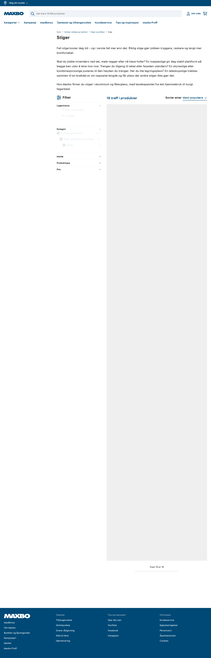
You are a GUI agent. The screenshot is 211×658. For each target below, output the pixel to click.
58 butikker (114, 271)
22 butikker (77, 271)
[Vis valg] (12, 23)
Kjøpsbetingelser (169, 620)
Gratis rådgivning (65, 625)
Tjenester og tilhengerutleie (74, 23)
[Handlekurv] (205, 13)
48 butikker (114, 182)
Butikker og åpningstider (17, 628)
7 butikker (150, 541)
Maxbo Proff (150, 23)
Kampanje (30, 23)
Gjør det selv (114, 615)
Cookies (164, 636)
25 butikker (77, 361)
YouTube (112, 620)
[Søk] (105, 13)
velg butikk (25, 47)
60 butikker (77, 182)
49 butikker (114, 541)
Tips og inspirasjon (127, 23)
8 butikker (150, 361)
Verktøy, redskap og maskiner (76, 32)
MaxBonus (46, 23)
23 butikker (187, 182)
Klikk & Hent (62, 631)
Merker (7, 638)
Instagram (113, 631)
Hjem (59, 32)
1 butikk (112, 361)
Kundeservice (103, 23)
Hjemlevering (63, 636)
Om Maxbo (10, 623)
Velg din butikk (18, 3)
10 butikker (187, 271)
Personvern (166, 625)
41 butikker (151, 271)
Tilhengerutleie (64, 615)
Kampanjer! (10, 633)
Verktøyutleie (63, 620)
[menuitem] (27, 71)
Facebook (113, 625)
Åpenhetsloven (168, 631)
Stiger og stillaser (98, 32)
